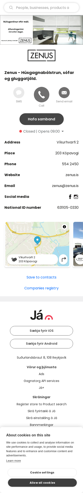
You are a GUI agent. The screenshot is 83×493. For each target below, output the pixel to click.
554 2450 (70, 164)
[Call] (41, 94)
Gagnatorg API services (41, 381)
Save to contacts (41, 277)
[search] (41, 7)
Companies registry (41, 288)
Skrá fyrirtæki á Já (41, 411)
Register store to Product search (42, 404)
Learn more (13, 460)
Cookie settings (42, 472)
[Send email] (64, 92)
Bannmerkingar (41, 425)
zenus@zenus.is (65, 185)
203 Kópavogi (67, 153)
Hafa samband (41, 119)
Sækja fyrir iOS (42, 330)
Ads (41, 374)
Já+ (41, 388)
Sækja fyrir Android (41, 343)
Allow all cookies (42, 483)
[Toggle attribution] (64, 226)
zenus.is (72, 174)
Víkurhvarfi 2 (68, 142)
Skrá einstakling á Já (41, 418)
